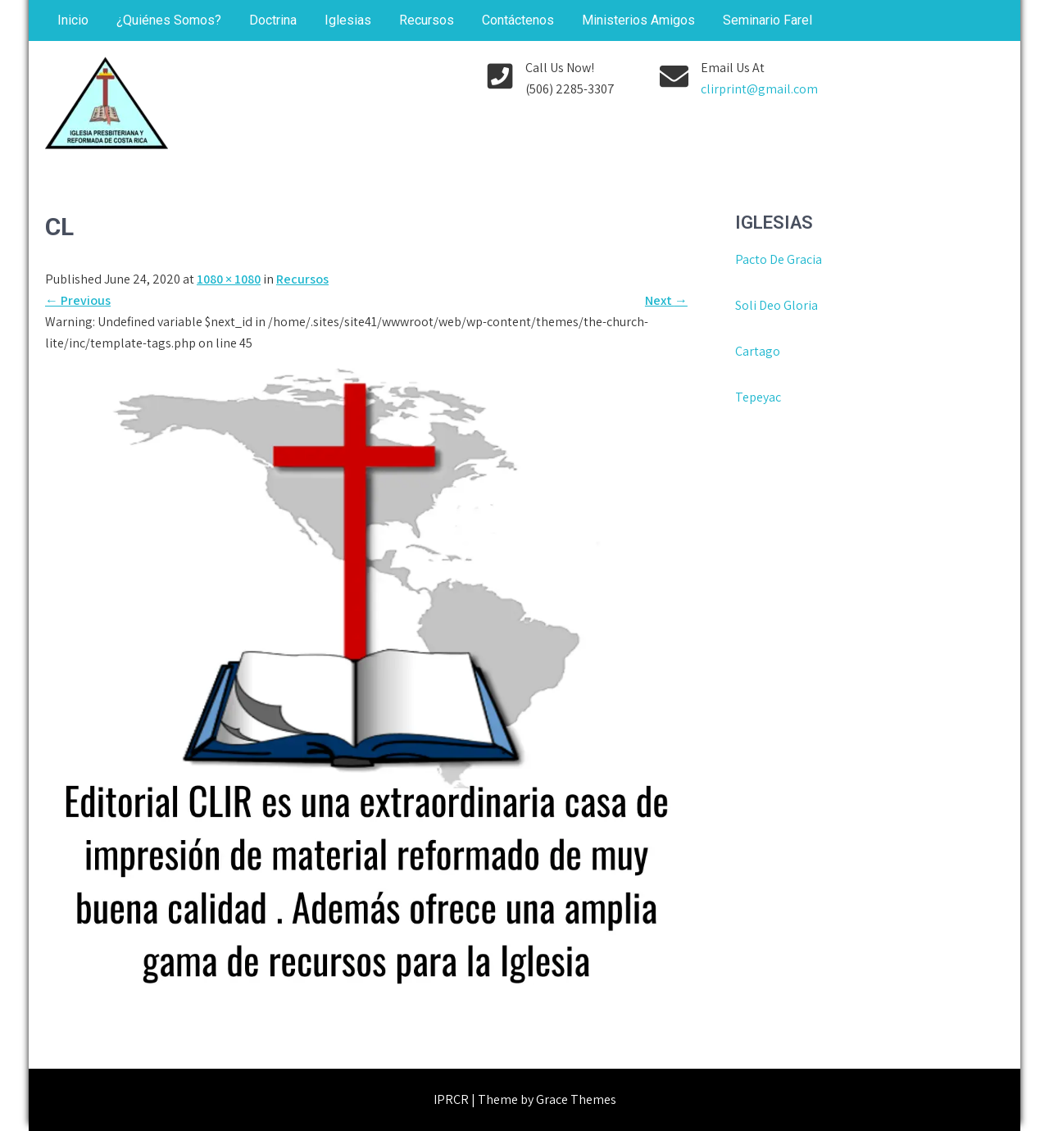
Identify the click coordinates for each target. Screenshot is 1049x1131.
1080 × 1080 (229, 279)
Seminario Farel (767, 20)
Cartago (757, 351)
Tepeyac (759, 397)
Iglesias (348, 20)
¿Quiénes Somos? (168, 20)
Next (666, 300)
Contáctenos (518, 20)
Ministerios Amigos (638, 20)
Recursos (426, 20)
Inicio (73, 20)
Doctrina (273, 20)
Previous (78, 300)
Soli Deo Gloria (776, 305)
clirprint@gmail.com (759, 89)
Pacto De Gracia (778, 259)
